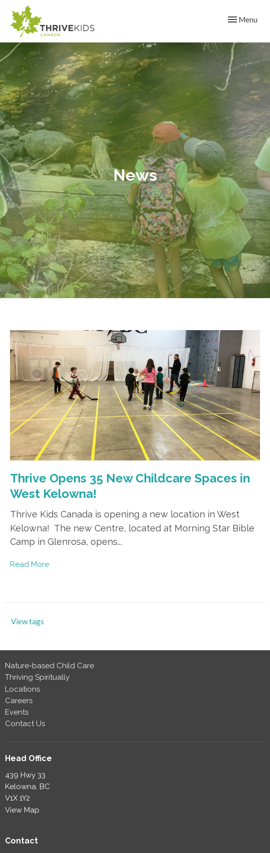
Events (16, 712)
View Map (22, 810)
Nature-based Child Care (49, 665)
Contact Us (25, 723)
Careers (18, 700)
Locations (22, 689)
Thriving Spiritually (37, 677)
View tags (27, 621)
